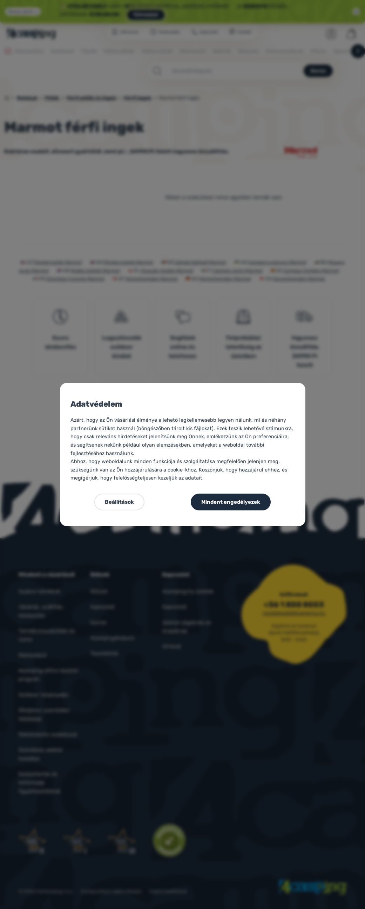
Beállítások (119, 502)
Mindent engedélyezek (230, 502)
